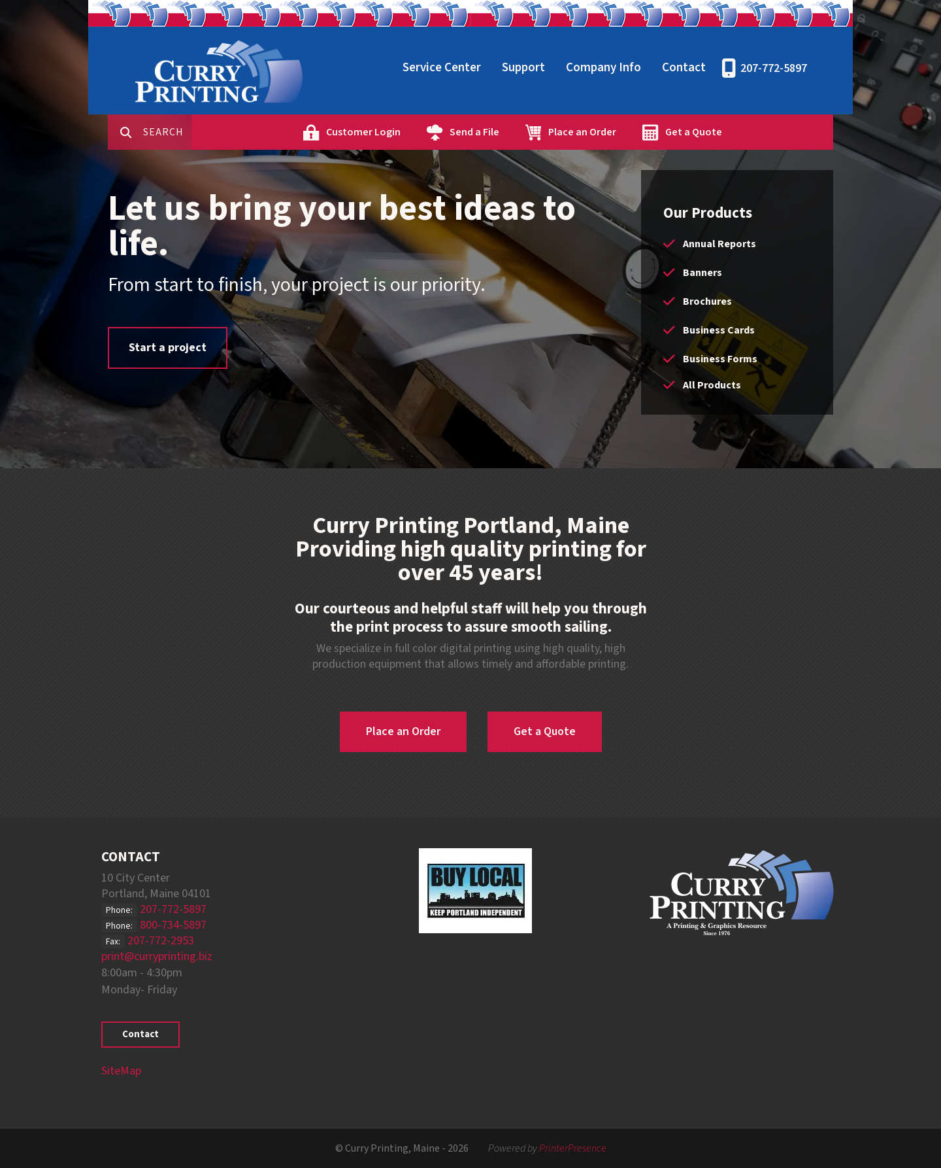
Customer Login (404, 132)
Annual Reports (719, 244)
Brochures (707, 301)
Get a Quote (734, 132)
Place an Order (623, 132)
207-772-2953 (160, 941)
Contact (684, 68)
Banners (702, 273)
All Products (712, 385)
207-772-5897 (773, 68)
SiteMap (121, 1071)
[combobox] (208, 132)
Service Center (442, 68)
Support (523, 68)
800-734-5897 (173, 925)
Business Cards (719, 330)
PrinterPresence (572, 1148)
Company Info (603, 68)
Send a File (515, 132)
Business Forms (720, 359)
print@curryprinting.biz (156, 956)
